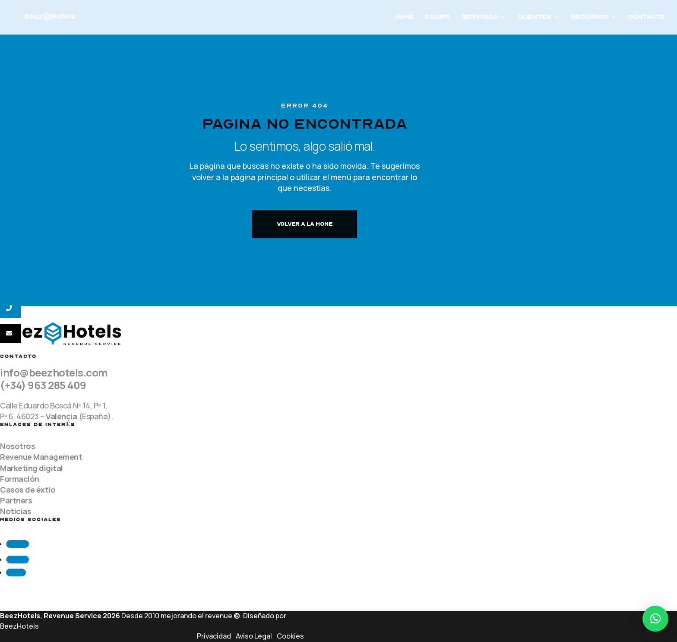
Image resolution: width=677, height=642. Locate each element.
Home (404, 17)
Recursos (589, 17)
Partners (16, 500)
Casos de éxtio (27, 489)
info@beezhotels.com (54, 372)
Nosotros (17, 446)
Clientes (534, 17)
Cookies (290, 636)
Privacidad (214, 636)
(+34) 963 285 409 (43, 385)
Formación (19, 479)
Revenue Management (41, 457)
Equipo (437, 17)
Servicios (479, 17)
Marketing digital (31, 468)
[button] (655, 619)
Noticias (15, 511)
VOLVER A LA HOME (304, 224)
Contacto (646, 17)
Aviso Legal (254, 636)
